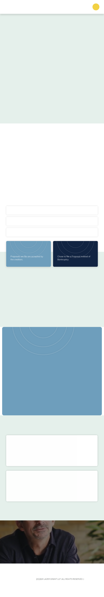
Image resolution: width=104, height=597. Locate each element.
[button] (95, 6)
